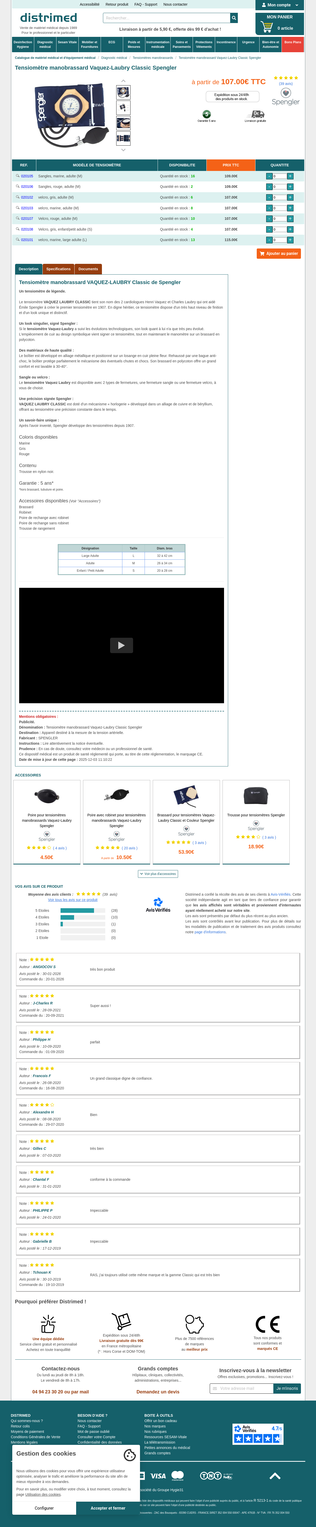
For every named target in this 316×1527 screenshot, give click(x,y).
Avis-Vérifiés (280, 894)
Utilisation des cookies (43, 1494)
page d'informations (210, 932)
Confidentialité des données (100, 1442)
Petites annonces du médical (167, 1448)
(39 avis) (286, 84)
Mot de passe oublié (94, 1431)
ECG (112, 42)
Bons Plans (293, 42)
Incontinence (226, 42)
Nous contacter (175, 4)
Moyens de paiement (27, 1431)
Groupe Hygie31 (170, 1490)
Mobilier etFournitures (89, 44)
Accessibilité (89, 4)
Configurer (44, 1508)
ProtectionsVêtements (203, 44)
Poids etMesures (134, 44)
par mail (80, 1391)
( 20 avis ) (129, 848)
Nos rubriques (155, 1431)
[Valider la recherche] (234, 18)
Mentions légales (24, 1442)
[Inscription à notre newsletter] (242, 1388)
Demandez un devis (157, 1391)
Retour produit (117, 4)
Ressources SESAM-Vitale (165, 1437)
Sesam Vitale (67, 42)
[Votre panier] (267, 27)
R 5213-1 (261, 1500)
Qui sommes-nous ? (27, 1421)
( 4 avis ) (60, 848)
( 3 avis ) (199, 843)
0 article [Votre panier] (285, 28)
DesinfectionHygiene (23, 44)
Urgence (248, 42)
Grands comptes (157, 1453)
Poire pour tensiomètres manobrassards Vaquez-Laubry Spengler (47, 820)
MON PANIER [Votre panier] (280, 17)
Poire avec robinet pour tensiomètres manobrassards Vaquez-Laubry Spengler (116, 820)
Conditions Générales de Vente (36, 1437)
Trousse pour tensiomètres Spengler (256, 815)
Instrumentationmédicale (158, 44)
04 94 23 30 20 (47, 1391)
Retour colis (20, 1426)
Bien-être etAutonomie (270, 44)
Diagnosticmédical (45, 44)
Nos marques (155, 1426)
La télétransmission (159, 1442)
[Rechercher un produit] (166, 18)
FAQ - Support (145, 4)
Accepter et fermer (108, 1508)
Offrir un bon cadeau (160, 1421)
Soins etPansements (182, 44)
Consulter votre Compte (96, 1437)
